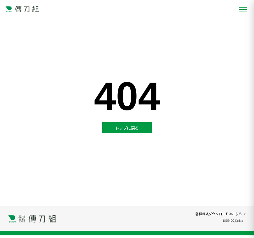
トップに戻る (127, 128)
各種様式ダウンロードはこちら (220, 213)
